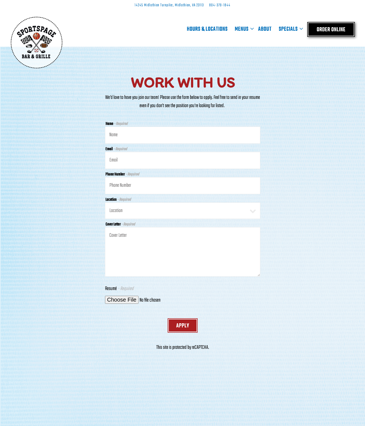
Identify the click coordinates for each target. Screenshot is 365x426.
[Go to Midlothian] (169, 5)
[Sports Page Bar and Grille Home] (36, 42)
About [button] (265, 29)
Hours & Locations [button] (207, 29)
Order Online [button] (331, 30)
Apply (182, 326)
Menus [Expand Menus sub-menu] (242, 29)
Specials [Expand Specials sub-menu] (289, 29)
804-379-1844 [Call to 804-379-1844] (219, 5)
